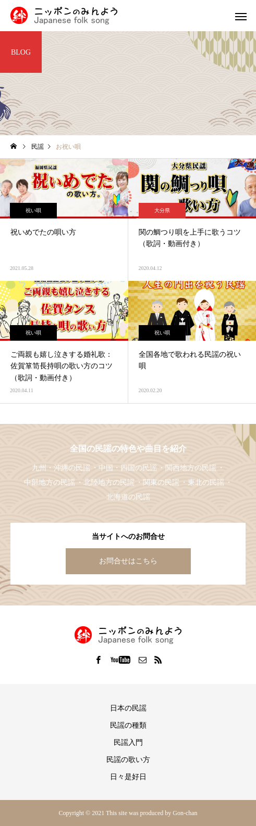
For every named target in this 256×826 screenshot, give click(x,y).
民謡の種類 (128, 725)
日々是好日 (128, 777)
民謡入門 (128, 742)
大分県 (162, 210)
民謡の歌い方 (128, 760)
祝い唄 (33, 210)
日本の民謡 (128, 708)
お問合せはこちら (128, 561)
